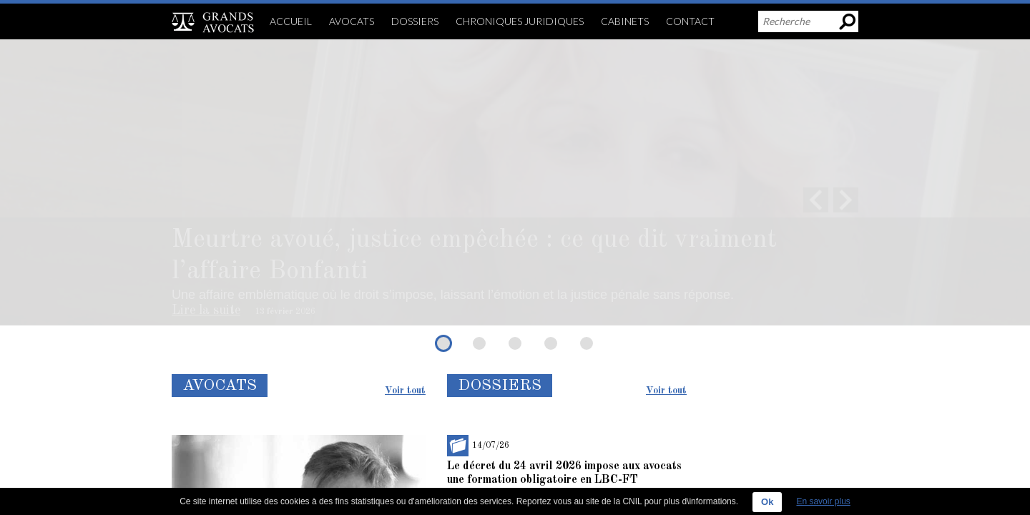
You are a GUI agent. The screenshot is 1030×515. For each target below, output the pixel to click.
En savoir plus (823, 501)
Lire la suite (206, 310)
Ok (767, 501)
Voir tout (405, 391)
